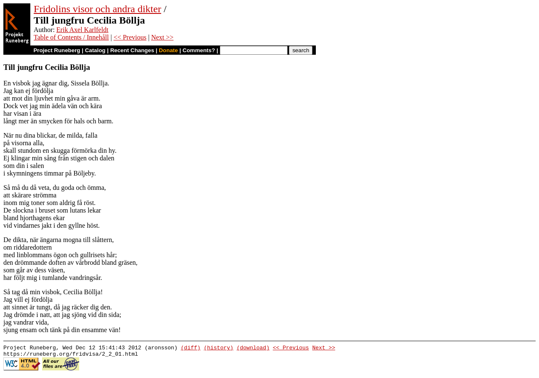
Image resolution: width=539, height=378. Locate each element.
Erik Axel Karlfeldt (82, 29)
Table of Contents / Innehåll (71, 37)
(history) (218, 348)
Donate (168, 50)
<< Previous (130, 37)
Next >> (162, 37)
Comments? (199, 50)
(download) (253, 348)
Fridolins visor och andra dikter (97, 8)
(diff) (190, 348)
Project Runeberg (56, 50)
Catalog (95, 50)
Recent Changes (132, 50)
